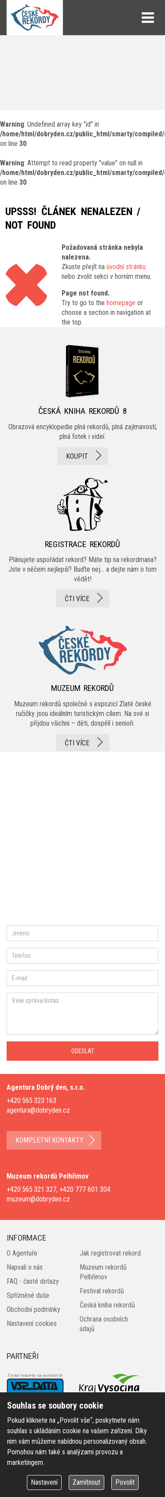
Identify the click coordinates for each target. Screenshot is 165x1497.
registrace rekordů (82, 542)
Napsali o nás (25, 1267)
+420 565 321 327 (31, 1189)
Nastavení (44, 1482)
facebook (33, 835)
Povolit (125, 1482)
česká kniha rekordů (82, 404)
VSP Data (35, 1384)
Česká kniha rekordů (107, 1305)
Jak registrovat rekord (110, 1253)
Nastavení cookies (32, 1323)
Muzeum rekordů (82, 686)
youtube (24, 866)
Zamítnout (86, 1482)
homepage (121, 303)
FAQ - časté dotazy (33, 1281)
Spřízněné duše (28, 1295)
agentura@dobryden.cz (38, 1110)
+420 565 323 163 (31, 1100)
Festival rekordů (102, 1291)
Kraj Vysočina (110, 1384)
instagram (81, 836)
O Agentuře (22, 1253)
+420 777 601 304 (84, 1189)
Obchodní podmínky (33, 1309)
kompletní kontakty (49, 1140)
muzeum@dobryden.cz (38, 1199)
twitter (110, 836)
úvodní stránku (126, 267)
